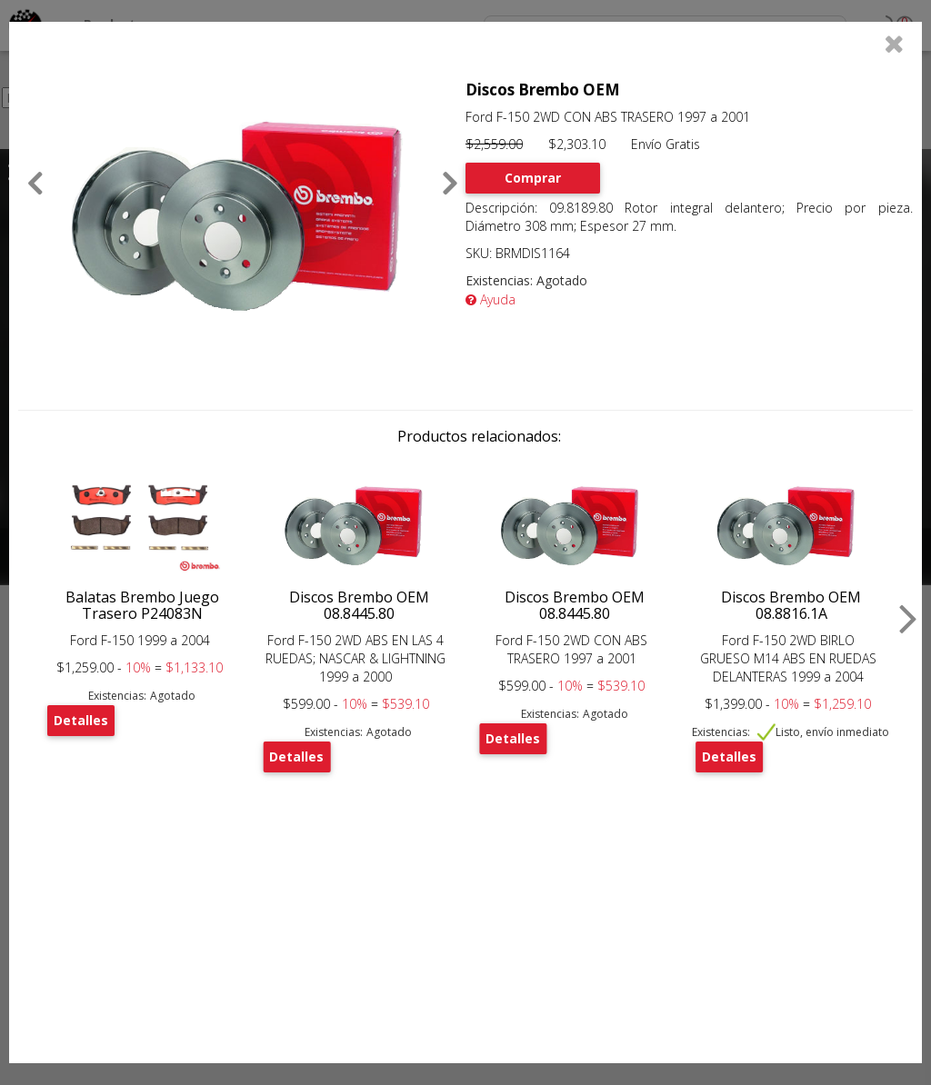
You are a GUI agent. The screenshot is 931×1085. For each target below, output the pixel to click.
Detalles (81, 720)
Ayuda (491, 299)
